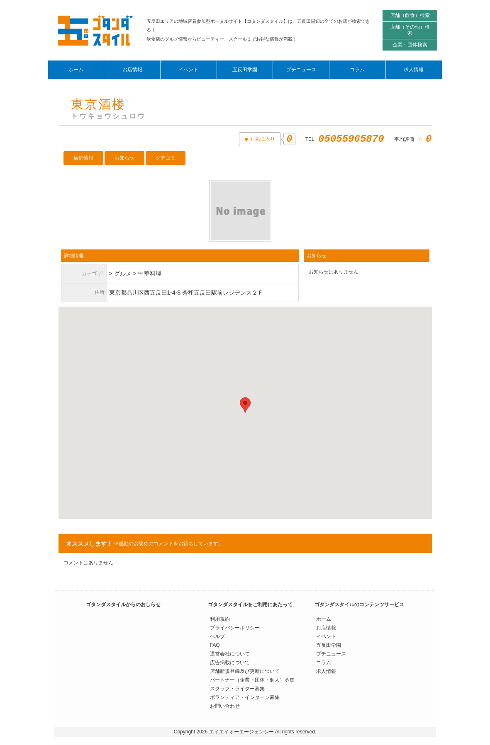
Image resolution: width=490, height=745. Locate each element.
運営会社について (230, 654)
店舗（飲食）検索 (410, 15)
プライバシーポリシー (235, 628)
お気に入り (262, 139)
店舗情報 (83, 158)
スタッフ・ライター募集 (237, 689)
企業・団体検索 (409, 45)
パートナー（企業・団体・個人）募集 (252, 680)
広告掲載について (230, 662)
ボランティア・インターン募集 (245, 697)
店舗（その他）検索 (410, 30)
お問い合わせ (225, 706)
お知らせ (124, 158)
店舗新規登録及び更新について (245, 671)
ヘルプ (217, 636)
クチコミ (166, 158)
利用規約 (220, 619)
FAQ (215, 645)
